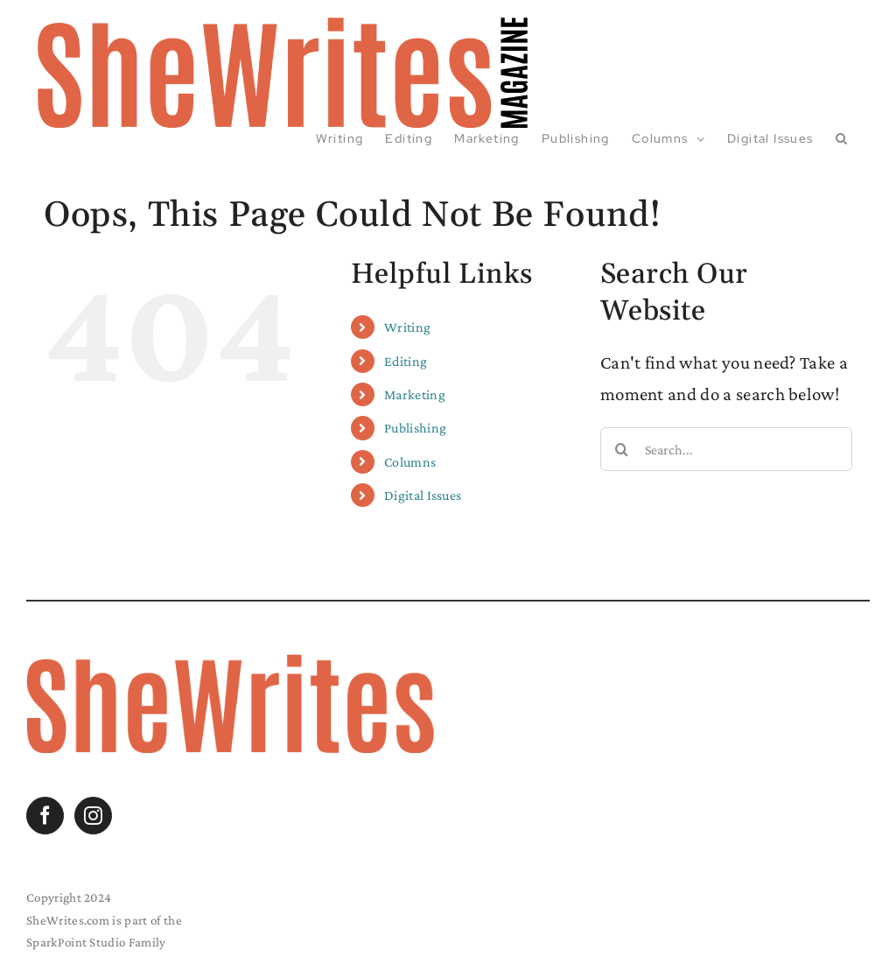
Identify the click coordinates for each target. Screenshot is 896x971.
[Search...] (726, 449)
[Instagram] (93, 815)
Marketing (414, 394)
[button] (842, 138)
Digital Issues (422, 495)
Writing (407, 327)
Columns (410, 461)
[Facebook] (45, 815)
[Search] (622, 449)
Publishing (415, 427)
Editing (405, 361)
